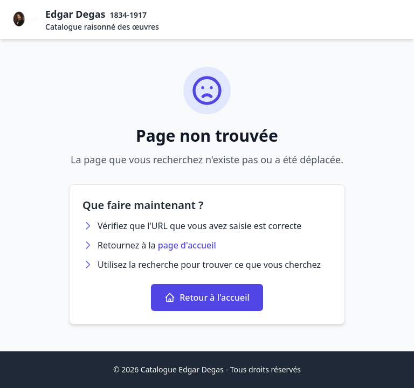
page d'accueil (187, 245)
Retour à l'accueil (207, 297)
